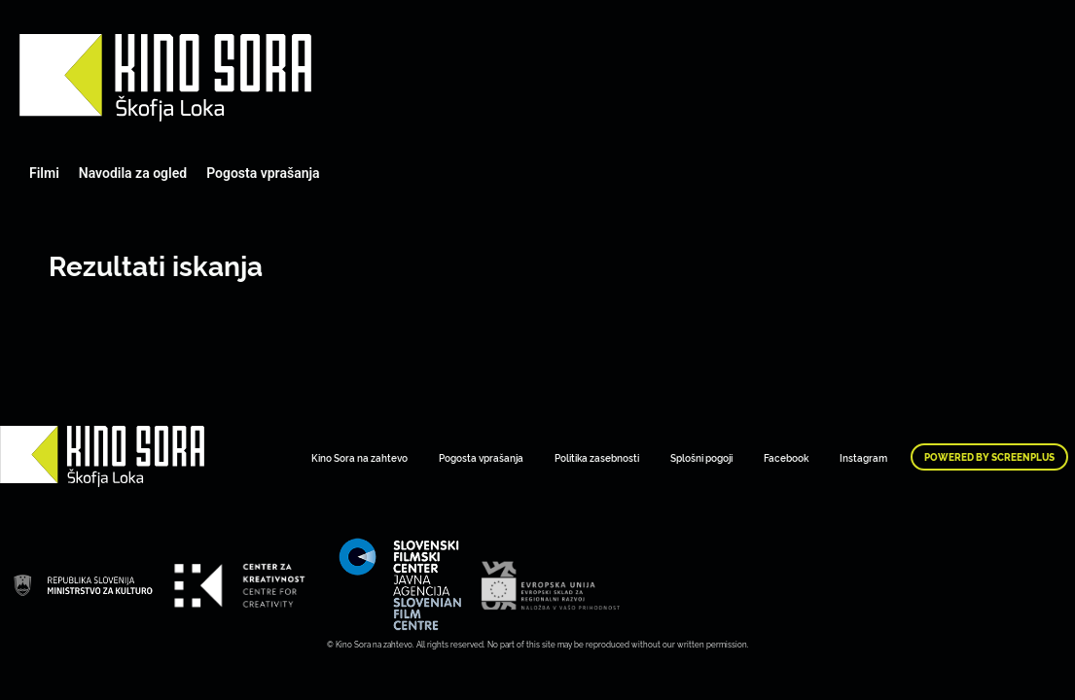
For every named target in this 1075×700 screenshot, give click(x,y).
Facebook (786, 457)
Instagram (863, 457)
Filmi (44, 173)
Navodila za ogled (133, 173)
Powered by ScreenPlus (989, 457)
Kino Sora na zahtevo (359, 457)
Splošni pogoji (701, 457)
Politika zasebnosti (597, 457)
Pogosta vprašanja (262, 173)
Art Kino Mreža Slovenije (165, 77)
